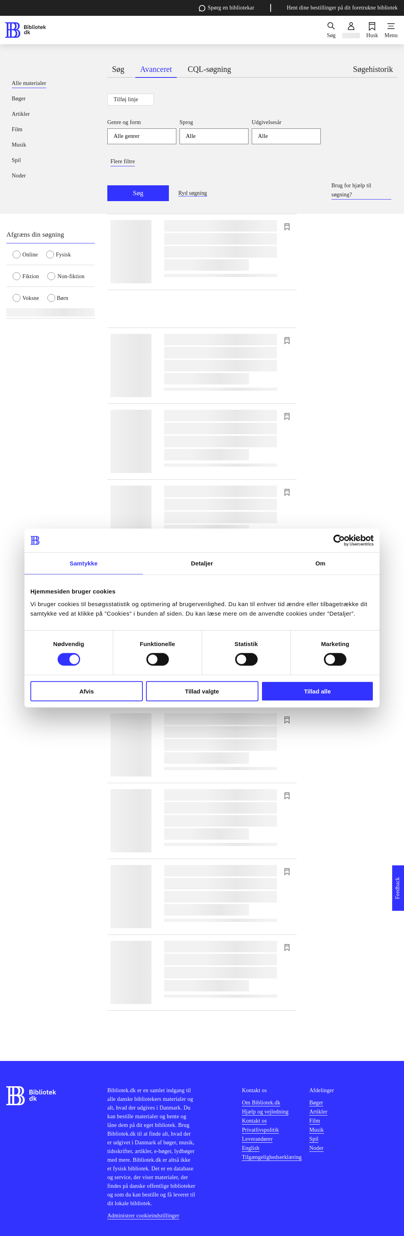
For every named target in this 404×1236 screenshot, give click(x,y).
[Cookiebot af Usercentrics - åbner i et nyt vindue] (339, 540)
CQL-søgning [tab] (209, 69)
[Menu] (391, 30)
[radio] (29, 254)
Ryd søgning (192, 193)
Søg (138, 193)
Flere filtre (122, 161)
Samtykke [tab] (84, 563)
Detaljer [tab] (202, 563)
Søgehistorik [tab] (373, 69)
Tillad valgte (202, 691)
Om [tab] (320, 563)
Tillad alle (317, 691)
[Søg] (331, 30)
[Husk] (372, 30)
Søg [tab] (118, 69)
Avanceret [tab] (156, 69)
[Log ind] (351, 30)
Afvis (86, 691)
